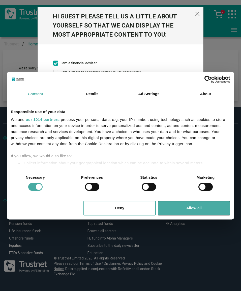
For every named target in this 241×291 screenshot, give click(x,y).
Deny (120, 208)
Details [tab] (92, 94)
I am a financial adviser (79, 63)
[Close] (197, 14)
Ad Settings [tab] (148, 94)
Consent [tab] (35, 94)
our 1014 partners (42, 119)
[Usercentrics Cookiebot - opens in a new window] (208, 79)
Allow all (194, 208)
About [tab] (205, 94)
